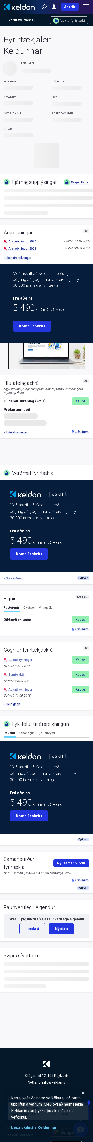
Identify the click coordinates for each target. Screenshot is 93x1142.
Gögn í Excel (76, 182)
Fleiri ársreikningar (17, 258)
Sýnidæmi (80, 432)
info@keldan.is (53, 1082)
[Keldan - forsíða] (19, 7)
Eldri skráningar (15, 432)
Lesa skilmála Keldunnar (34, 1127)
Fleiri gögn (12, 704)
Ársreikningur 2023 (20, 248)
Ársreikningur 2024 (20, 241)
